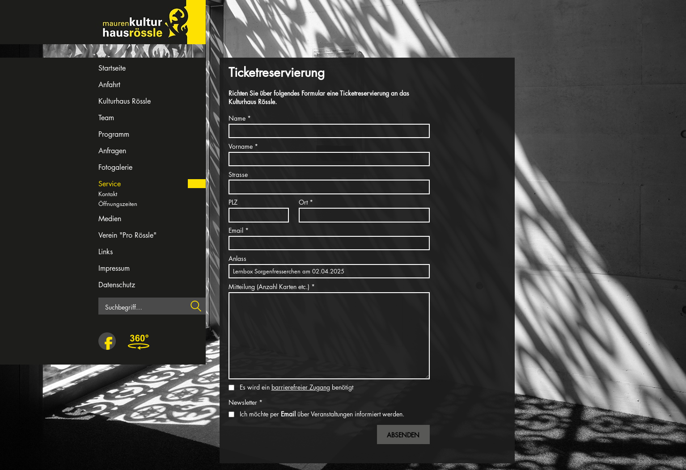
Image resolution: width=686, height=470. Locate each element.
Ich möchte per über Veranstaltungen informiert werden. (322, 414)
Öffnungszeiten (117, 204)
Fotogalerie (115, 167)
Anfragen (112, 150)
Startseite (112, 68)
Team (106, 117)
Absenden (403, 435)
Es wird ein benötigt (296, 387)
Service (109, 184)
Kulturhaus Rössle (124, 101)
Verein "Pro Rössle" (127, 235)
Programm (113, 134)
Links (105, 251)
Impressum (114, 268)
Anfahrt (109, 84)
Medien (109, 218)
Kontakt (107, 194)
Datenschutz (116, 285)
